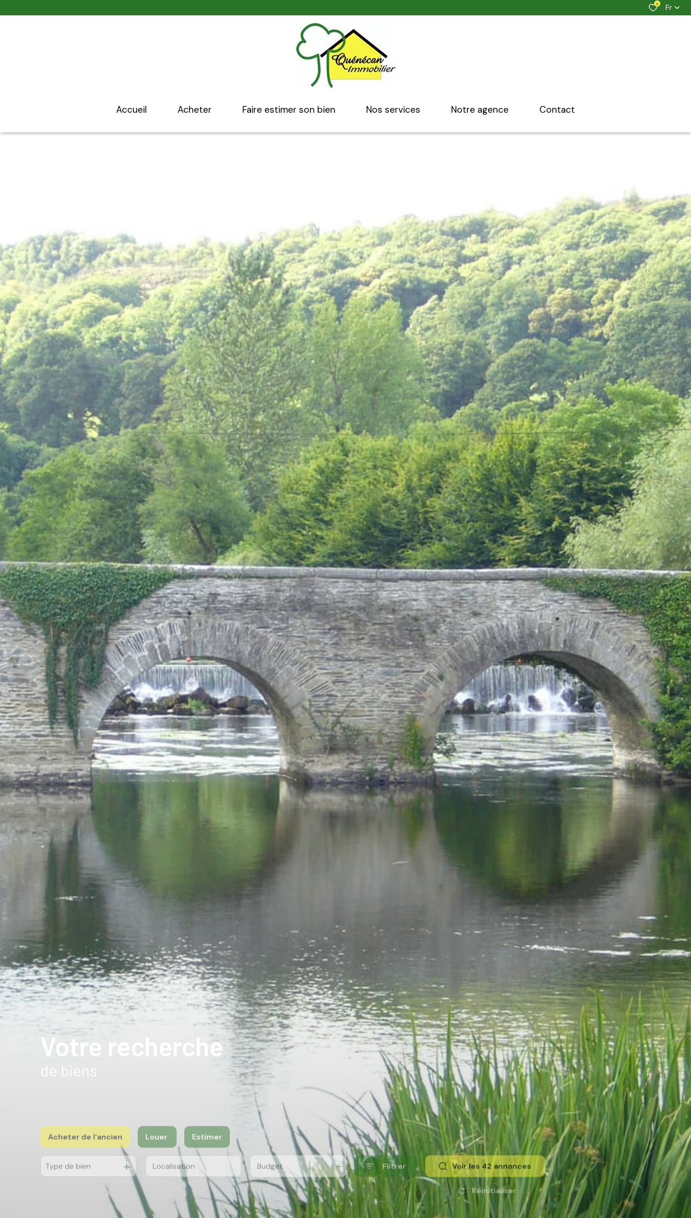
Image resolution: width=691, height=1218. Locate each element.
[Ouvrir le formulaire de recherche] (385, 1181)
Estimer (207, 1152)
